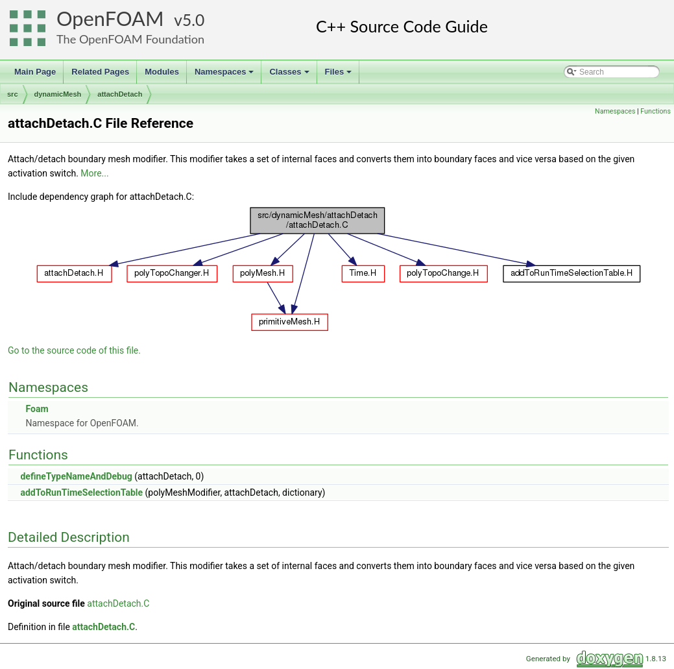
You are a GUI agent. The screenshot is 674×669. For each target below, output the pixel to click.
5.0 (193, 19)
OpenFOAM (110, 18)
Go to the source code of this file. (74, 350)
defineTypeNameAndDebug (76, 476)
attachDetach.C (118, 603)
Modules (162, 72)
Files (339, 75)
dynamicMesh (58, 94)
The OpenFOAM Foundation (130, 39)
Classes (290, 75)
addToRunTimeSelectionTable (81, 492)
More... (94, 173)
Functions (655, 111)
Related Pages (100, 72)
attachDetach (119, 94)
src (12, 94)
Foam (36, 409)
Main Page (35, 72)
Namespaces (225, 75)
